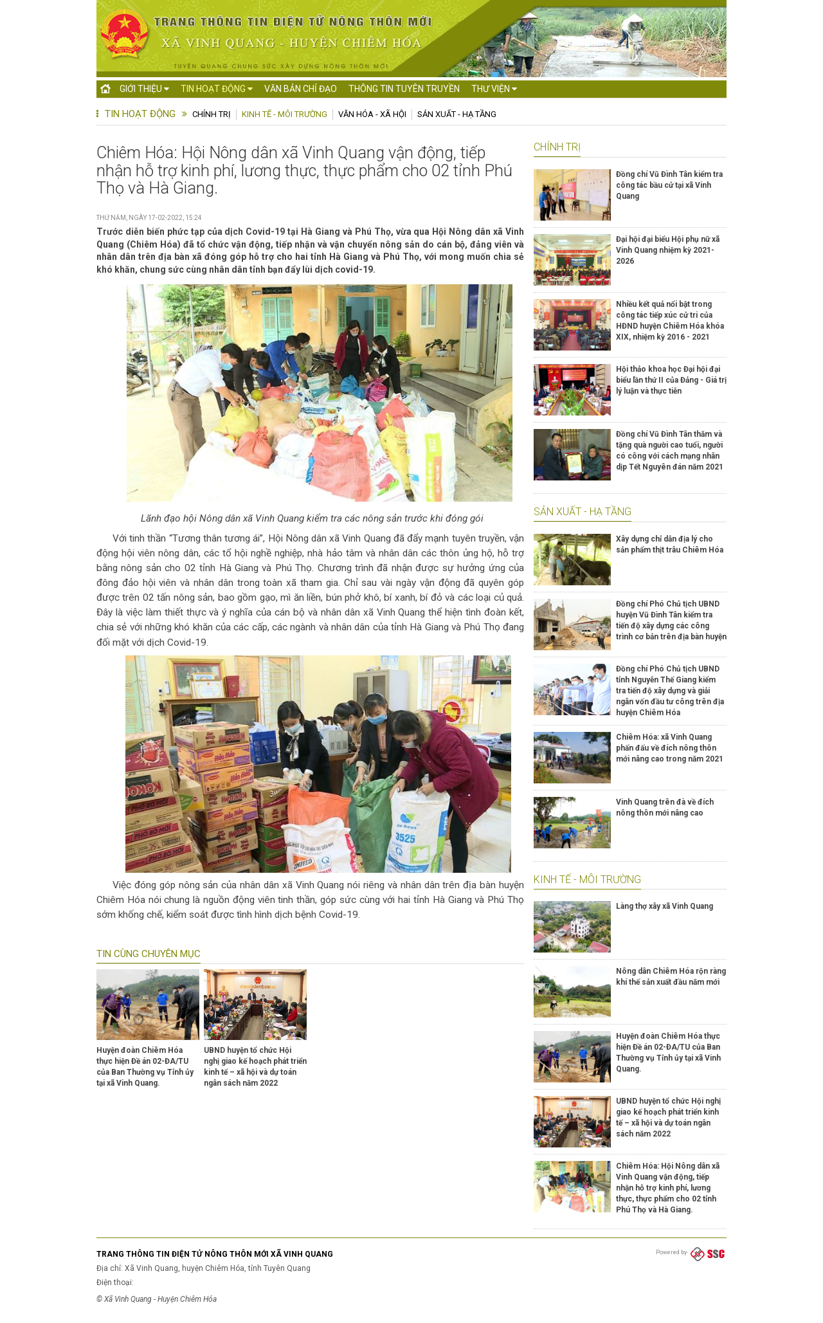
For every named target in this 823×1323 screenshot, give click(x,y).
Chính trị (211, 114)
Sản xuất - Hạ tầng (456, 114)
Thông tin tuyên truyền (404, 89)
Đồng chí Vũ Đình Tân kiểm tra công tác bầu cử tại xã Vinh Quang (669, 185)
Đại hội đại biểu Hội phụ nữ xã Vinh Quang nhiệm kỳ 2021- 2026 (667, 250)
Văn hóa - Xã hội (372, 114)
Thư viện (494, 89)
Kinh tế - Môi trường (284, 114)
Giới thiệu (144, 89)
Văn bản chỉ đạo (300, 89)
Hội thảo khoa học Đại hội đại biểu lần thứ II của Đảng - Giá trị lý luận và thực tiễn (671, 380)
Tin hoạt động (217, 89)
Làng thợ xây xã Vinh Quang (664, 906)
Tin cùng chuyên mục (148, 954)
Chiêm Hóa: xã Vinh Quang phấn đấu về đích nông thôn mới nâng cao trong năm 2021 (669, 748)
